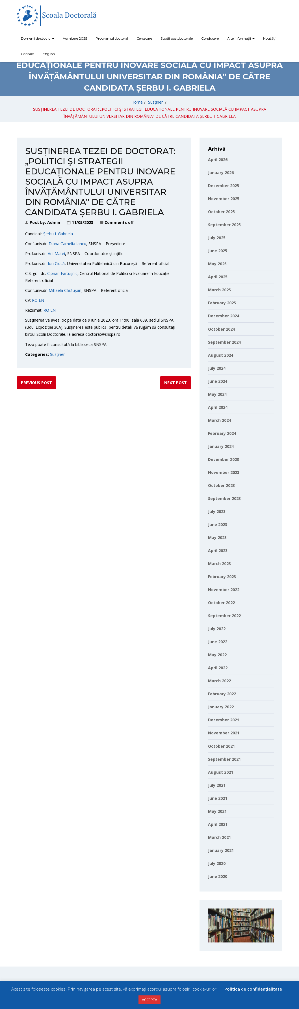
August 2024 (220, 355)
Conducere (210, 38)
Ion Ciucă (56, 263)
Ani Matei (56, 253)
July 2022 (217, 628)
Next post (175, 382)
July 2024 (217, 368)
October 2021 (221, 746)
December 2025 (223, 185)
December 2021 (223, 719)
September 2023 (224, 498)
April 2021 (217, 824)
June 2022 (217, 641)
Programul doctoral (112, 38)
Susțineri (156, 102)
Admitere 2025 (75, 38)
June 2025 (217, 250)
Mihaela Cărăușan (65, 290)
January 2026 (221, 172)
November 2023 (223, 472)
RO (35, 300)
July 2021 (217, 785)
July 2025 (217, 237)
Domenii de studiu (37, 38)
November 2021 (223, 733)
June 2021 (217, 798)
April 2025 (217, 276)
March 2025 (219, 289)
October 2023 (221, 485)
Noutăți (269, 38)
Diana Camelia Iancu (67, 243)
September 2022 (224, 615)
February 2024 (222, 433)
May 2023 (217, 537)
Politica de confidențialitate (253, 989)
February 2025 (222, 302)
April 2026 (217, 159)
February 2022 (222, 693)
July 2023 (217, 511)
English (49, 54)
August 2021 (220, 772)
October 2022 (221, 602)
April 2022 (217, 667)
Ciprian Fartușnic (62, 273)
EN (41, 300)
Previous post (36, 382)
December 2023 (223, 459)
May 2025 (217, 263)
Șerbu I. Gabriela (58, 233)
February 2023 (222, 576)
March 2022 (219, 680)
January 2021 (221, 850)
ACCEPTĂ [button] (149, 999)
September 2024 (224, 342)
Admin (53, 222)
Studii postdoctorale (177, 38)
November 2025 (223, 198)
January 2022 (221, 706)
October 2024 (221, 329)
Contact (27, 54)
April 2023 (217, 550)
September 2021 (224, 759)
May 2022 (217, 654)
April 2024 (217, 407)
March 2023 (219, 563)
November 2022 (223, 589)
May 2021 (217, 811)
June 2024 (217, 381)
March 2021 (219, 837)
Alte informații (241, 38)
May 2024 (217, 394)
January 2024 (221, 446)
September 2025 (224, 224)
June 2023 (217, 524)
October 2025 (221, 211)
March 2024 (219, 420)
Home (137, 102)
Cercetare (144, 38)
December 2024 (223, 315)
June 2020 (217, 876)
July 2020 (217, 863)
